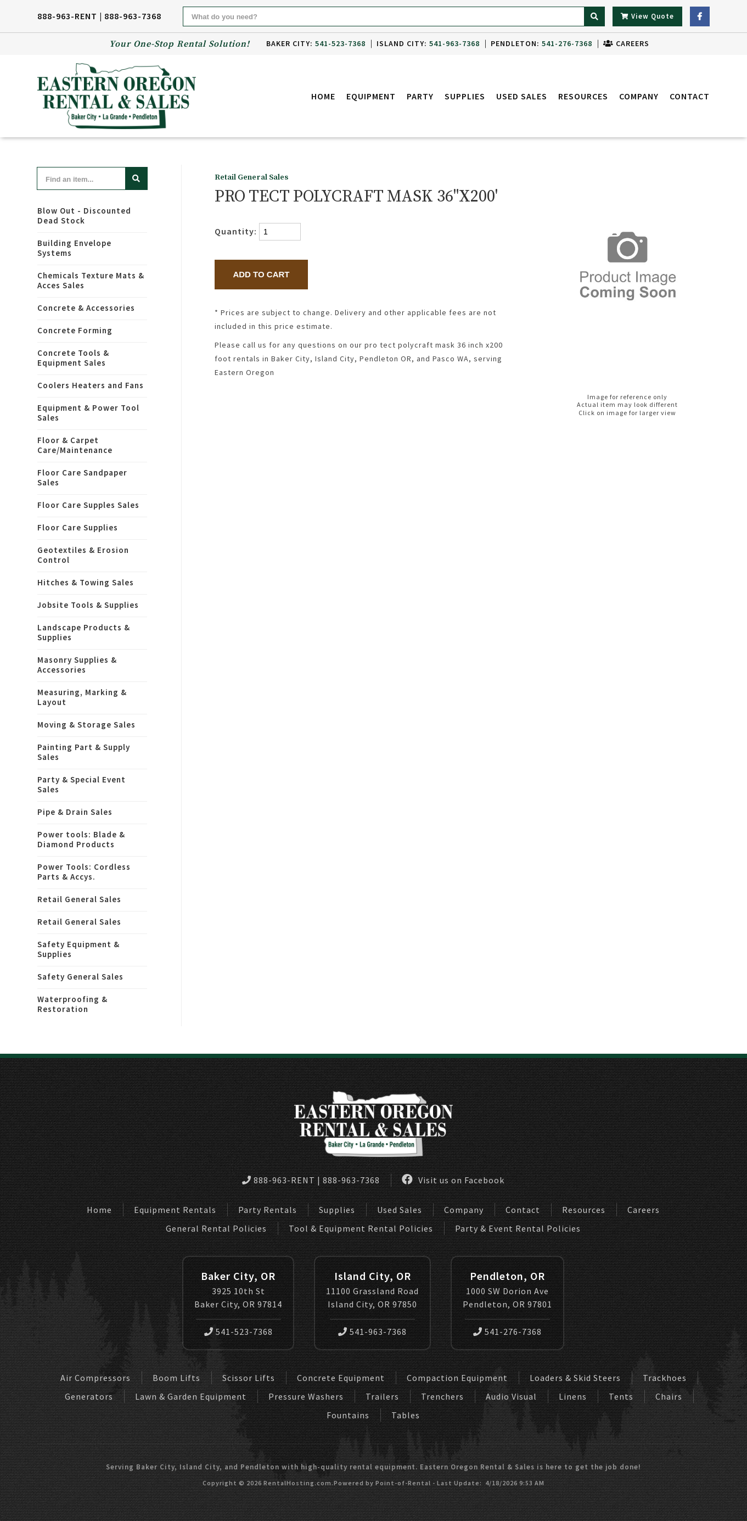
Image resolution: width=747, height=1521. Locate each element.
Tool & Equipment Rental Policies (361, 1228)
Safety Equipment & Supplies (78, 949)
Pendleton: (541, 43)
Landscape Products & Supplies (83, 632)
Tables (405, 1415)
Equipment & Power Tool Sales (88, 412)
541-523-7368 (238, 1331)
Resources (583, 96)
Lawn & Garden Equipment (190, 1396)
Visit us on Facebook (453, 1180)
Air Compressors (95, 1377)
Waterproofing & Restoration (72, 1004)
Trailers (382, 1396)
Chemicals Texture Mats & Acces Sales (90, 280)
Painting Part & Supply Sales (83, 752)
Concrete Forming (75, 330)
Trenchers (442, 1396)
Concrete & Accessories (86, 308)
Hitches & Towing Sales (85, 582)
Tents (621, 1396)
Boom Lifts (176, 1377)
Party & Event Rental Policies (518, 1228)
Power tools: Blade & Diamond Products (81, 839)
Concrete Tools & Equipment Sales (73, 358)
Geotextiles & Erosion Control (83, 555)
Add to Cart (261, 274)
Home (323, 96)
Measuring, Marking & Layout (82, 697)
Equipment (371, 96)
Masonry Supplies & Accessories (77, 665)
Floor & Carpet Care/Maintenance (75, 445)
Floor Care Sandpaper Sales (82, 477)
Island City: (428, 43)
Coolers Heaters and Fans (90, 385)
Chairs (668, 1396)
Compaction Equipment (457, 1377)
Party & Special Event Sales (81, 784)
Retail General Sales (79, 899)
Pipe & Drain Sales (75, 812)
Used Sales (521, 96)
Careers (626, 43)
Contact (690, 96)
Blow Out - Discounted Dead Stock (84, 215)
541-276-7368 (507, 1331)
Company (639, 96)
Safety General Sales (80, 976)
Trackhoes (665, 1377)
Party (420, 96)
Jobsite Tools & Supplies (88, 605)
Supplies (465, 96)
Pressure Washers (306, 1396)
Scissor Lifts (248, 1377)
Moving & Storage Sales (86, 724)
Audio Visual (511, 1396)
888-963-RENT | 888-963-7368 (99, 15)
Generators (89, 1396)
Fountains (348, 1415)
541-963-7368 (372, 1331)
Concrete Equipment (341, 1377)
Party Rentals (267, 1209)
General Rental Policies (216, 1228)
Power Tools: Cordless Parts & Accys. (84, 872)
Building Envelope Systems (74, 248)
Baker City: (316, 43)
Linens (573, 1396)
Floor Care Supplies (77, 527)
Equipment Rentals (175, 1209)
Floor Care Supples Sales (88, 505)
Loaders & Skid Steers (575, 1377)
